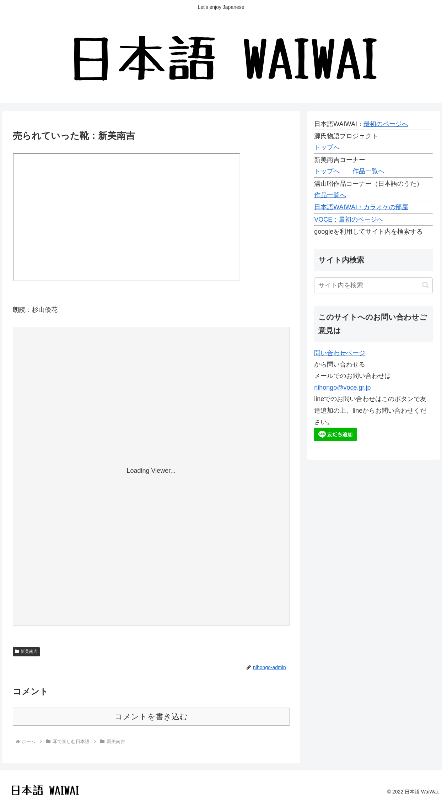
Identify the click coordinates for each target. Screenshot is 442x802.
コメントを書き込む (151, 716)
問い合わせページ (339, 353)
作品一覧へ (368, 171)
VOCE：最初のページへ (348, 219)
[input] (373, 285)
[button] (425, 285)
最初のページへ (385, 124)
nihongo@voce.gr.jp (342, 387)
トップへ (327, 147)
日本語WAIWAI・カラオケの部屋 (361, 207)
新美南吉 (26, 651)
